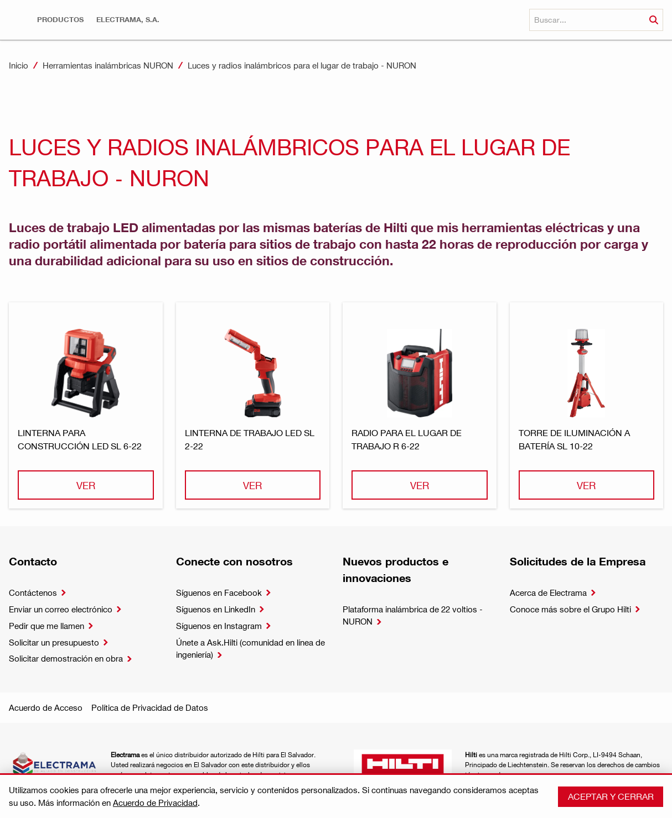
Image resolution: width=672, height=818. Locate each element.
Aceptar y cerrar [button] (611, 796)
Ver (85, 485)
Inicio (18, 65)
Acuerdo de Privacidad (155, 802)
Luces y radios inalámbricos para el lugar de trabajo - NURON (302, 65)
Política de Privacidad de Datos (149, 707)
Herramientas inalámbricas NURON (108, 65)
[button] (60, 19)
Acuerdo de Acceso (45, 707)
